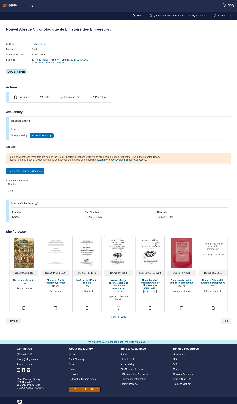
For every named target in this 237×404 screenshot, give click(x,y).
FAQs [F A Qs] (124, 354)
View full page (118, 316)
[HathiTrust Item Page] (42, 135)
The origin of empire (24, 280)
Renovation (75, 374)
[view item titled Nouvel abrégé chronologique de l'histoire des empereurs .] (118, 252)
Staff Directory (76, 359)
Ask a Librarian (25, 364)
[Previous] (13, 321)
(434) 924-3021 (25, 354)
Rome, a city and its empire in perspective (181, 281)
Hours (72, 354)
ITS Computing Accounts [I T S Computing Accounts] (134, 374)
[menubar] (178, 15)
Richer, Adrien (39, 44)
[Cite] (44, 97)
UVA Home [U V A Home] (179, 354)
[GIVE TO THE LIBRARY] (85, 389)
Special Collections (24, 203)
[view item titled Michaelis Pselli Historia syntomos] (55, 252)
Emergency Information (133, 379)
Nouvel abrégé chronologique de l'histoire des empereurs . (150, 284)
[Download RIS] (70, 97)
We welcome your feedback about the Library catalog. (118, 342)
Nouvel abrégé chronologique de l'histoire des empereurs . (118, 284)
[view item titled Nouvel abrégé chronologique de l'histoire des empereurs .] (150, 252)
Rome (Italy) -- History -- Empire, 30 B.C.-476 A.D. (62, 59)
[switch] (21, 97)
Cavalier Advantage (183, 374)
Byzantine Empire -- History (49, 62)
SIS (175, 364)
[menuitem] (138, 15)
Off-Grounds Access (132, 369)
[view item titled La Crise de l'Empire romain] (87, 252)
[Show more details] (16, 72)
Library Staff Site (182, 379)
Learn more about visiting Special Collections (121, 159)
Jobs (71, 364)
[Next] (226, 321)
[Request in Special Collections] (25, 171)
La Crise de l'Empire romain (87, 281)
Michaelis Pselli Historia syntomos (55, 281)
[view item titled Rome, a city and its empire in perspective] (181, 252)
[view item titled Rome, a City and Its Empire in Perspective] (213, 253)
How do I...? (127, 359)
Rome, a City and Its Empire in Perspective (213, 281)
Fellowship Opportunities (82, 379)
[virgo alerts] (232, 15)
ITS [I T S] (175, 359)
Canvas (177, 369)
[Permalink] (98, 97)
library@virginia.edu (28, 359)
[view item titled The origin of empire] (24, 252)
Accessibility (127, 364)
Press (72, 369)
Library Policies (129, 384)
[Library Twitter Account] (29, 370)
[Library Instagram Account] (19, 370)
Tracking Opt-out (182, 384)
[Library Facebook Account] (24, 370)
